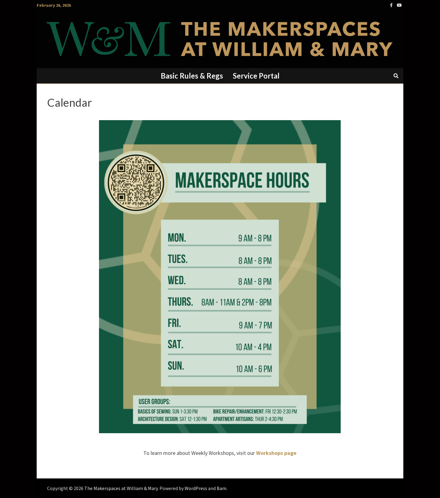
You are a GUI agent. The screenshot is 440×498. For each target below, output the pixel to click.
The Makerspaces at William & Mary (121, 488)
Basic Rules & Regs (192, 75)
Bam (221, 488)
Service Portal (256, 75)
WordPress (196, 488)
